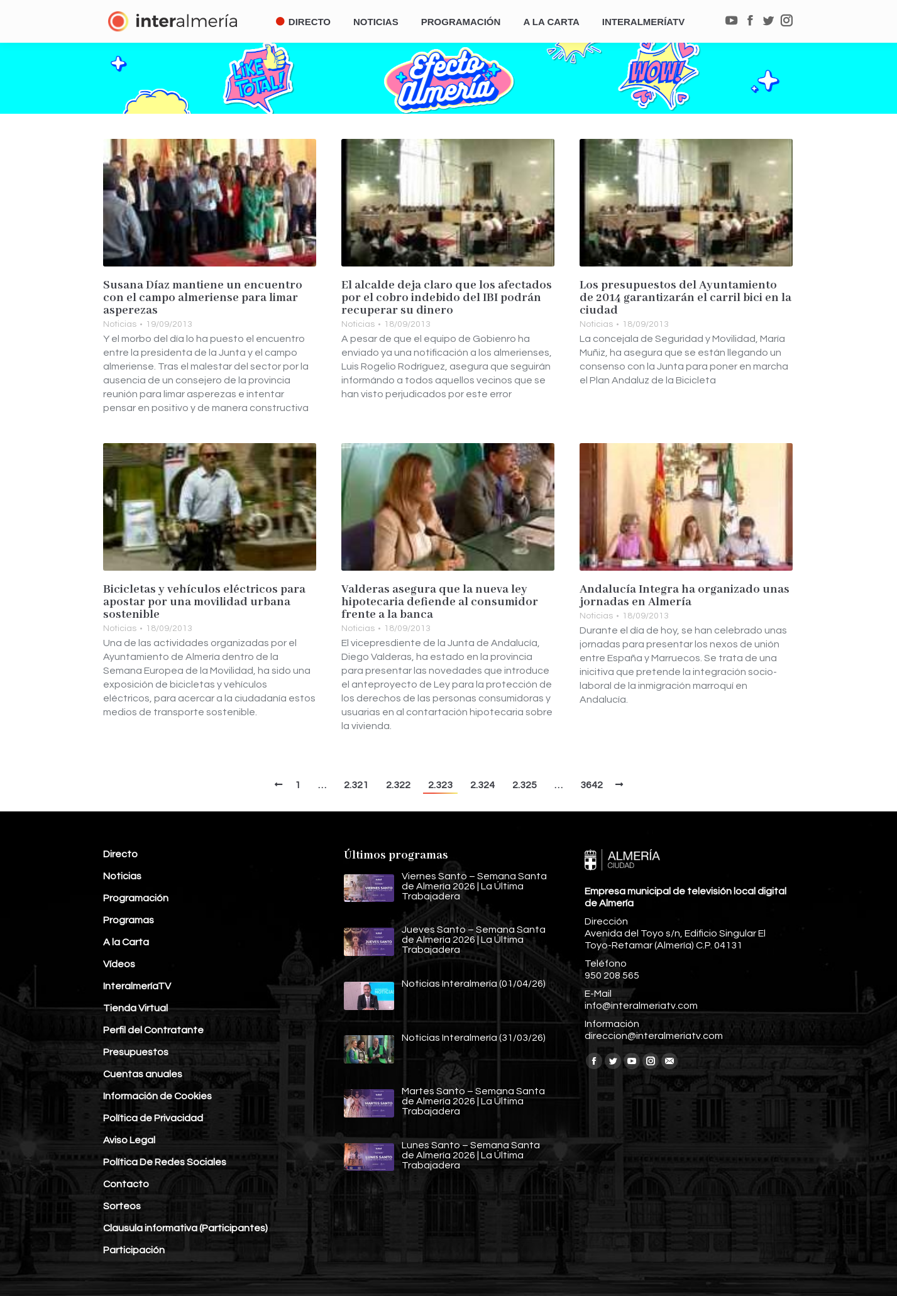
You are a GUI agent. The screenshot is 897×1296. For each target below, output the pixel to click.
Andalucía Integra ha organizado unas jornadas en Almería (685, 595)
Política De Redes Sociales (164, 1162)
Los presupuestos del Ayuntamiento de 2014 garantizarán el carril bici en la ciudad (685, 298)
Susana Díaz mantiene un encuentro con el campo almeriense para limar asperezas (202, 298)
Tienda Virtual (135, 1008)
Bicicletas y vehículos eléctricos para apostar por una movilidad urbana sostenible (204, 602)
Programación (135, 898)
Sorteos (122, 1206)
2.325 (524, 785)
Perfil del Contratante (153, 1030)
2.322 (398, 785)
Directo (120, 854)
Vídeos (119, 964)
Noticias (119, 324)
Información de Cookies (157, 1096)
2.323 (440, 785)
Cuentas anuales (142, 1074)
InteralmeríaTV (137, 986)
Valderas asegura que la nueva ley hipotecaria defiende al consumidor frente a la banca (439, 602)
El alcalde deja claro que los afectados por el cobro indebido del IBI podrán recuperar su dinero (446, 298)
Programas (128, 920)
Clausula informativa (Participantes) (185, 1228)
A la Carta (126, 942)
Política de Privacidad (153, 1118)
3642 (591, 785)
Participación (134, 1250)
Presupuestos (135, 1052)
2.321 (356, 785)
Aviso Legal (129, 1140)
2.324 (482, 785)
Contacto (126, 1184)
